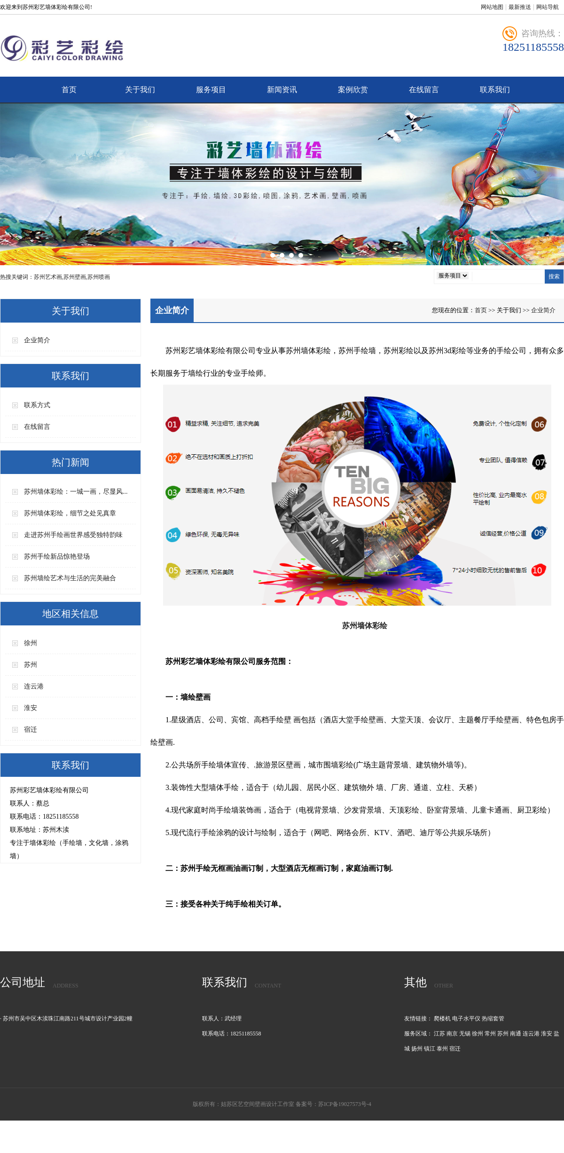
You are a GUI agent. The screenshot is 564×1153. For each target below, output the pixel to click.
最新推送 (520, 7)
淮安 (30, 707)
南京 (452, 1033)
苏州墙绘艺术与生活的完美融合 (70, 578)
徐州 (30, 643)
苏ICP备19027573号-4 (344, 1104)
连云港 (34, 686)
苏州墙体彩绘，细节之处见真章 (70, 513)
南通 (515, 1033)
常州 (490, 1033)
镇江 (429, 1048)
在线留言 (424, 90)
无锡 (464, 1033)
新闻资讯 (282, 90)
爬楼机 (442, 1018)
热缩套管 (493, 1018)
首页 (69, 90)
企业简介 (37, 340)
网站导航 (547, 7)
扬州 (417, 1048)
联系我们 (495, 90)
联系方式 (37, 405)
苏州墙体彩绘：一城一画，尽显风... (76, 491)
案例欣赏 (353, 90)
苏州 (30, 664)
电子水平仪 (466, 1018)
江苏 (439, 1033)
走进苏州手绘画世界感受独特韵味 (73, 534)
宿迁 (30, 729)
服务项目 (211, 90)
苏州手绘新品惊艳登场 (57, 556)
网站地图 (492, 7)
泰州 (442, 1048)
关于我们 (140, 90)
